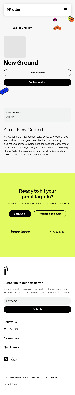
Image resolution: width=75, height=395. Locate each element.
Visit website (37, 72)
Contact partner (37, 82)
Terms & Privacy (11, 384)
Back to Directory (22, 27)
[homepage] (13, 9)
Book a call (20, 213)
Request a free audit (50, 213)
